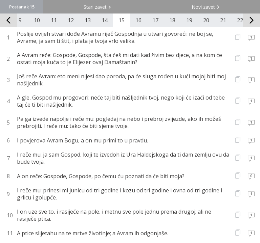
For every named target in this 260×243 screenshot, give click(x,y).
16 (138, 20)
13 (88, 20)
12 (71, 20)
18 (172, 20)
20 (206, 20)
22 (240, 20)
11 (54, 20)
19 (189, 20)
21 (223, 20)
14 (105, 20)
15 (121, 20)
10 (37, 20)
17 (155, 20)
